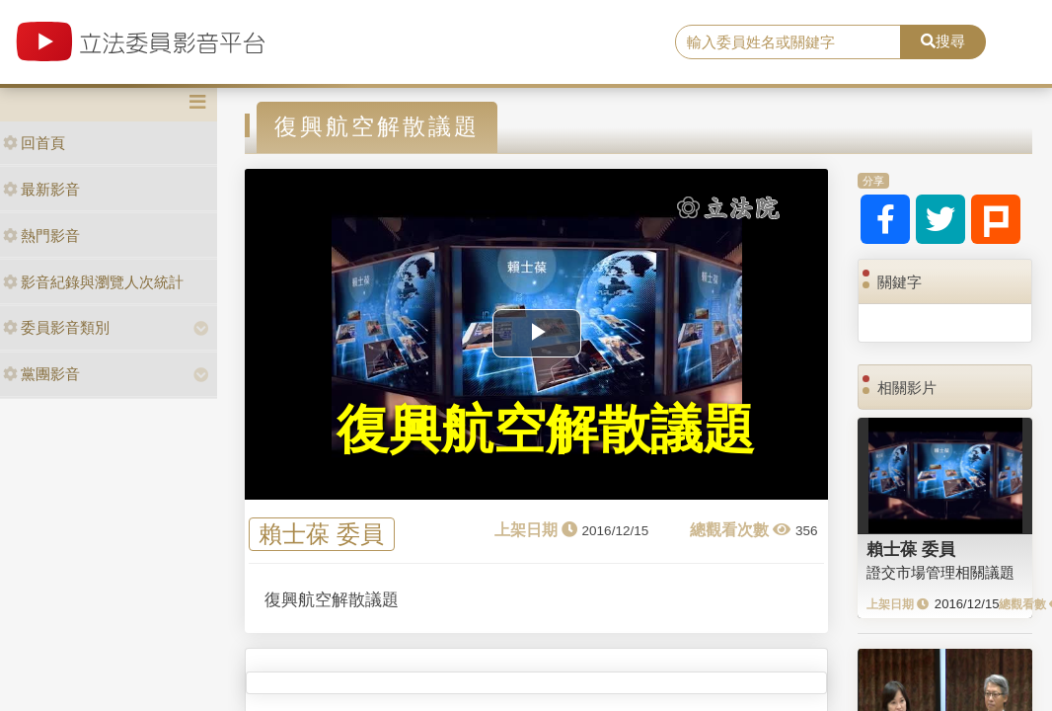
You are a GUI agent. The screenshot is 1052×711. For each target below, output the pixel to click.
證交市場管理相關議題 (940, 572)
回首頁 (34, 142)
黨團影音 (41, 373)
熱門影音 (41, 235)
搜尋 (943, 41)
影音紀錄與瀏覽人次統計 (93, 282)
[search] (788, 42)
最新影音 (41, 189)
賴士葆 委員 (321, 534)
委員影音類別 (56, 327)
